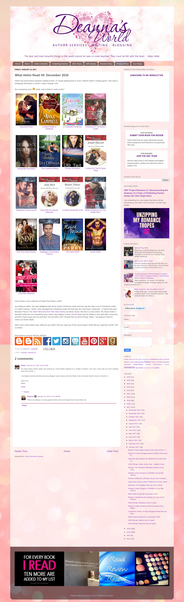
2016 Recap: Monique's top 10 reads (142, 503)
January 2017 (134, 447)
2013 (129, 539)
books (141, 362)
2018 (129, 404)
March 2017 (133, 440)
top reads (139, 368)
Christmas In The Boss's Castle (95, 128)
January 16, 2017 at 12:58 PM (48, 396)
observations (157, 364)
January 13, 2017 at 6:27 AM (37, 365)
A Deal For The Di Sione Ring (95, 169)
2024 (129, 384)
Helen (23, 365)
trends (152, 368)
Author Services (41, 64)
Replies (26, 392)
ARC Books (91, 64)
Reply (23, 387)
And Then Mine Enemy (26, 252)
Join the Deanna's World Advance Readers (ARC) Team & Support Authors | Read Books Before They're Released (151, 276)
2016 (129, 529)
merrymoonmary (90, 596)
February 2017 (134, 444)
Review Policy (106, 64)
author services (164, 359)
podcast (166, 364)
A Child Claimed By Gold (72, 210)
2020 (129, 397)
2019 (129, 400)
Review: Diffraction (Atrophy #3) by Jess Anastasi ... (148, 478)
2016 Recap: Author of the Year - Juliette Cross (146, 464)
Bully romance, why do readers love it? (149, 289)
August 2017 (134, 424)
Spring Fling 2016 (141, 248)
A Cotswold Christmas (72, 127)
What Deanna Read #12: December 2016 (144, 517)
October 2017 (134, 417)
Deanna (30, 396)
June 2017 (133, 430)
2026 (129, 377)
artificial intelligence (144, 359)
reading (24, 352)
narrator (148, 364)
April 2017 (133, 437)
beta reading (134, 362)
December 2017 (135, 410)
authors (127, 362)
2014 (129, 535)
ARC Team (76, 64)
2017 (129, 407)
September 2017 (135, 420)
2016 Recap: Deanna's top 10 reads (142, 524)
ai (136, 359)
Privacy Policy (123, 64)
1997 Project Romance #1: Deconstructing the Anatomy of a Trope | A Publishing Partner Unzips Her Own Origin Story (146, 193)
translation (146, 368)
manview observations (133, 364)
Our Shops (137, 64)
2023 (129, 387)
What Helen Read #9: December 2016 (143, 494)
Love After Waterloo (26, 293)
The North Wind (72, 252)
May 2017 (133, 434)
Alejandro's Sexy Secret (26, 210)
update (156, 368)
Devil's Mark (95, 252)
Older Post (112, 451)
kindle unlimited (156, 362)
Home (17, 64)
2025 (129, 380)
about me (132, 359)
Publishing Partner (60, 64)
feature (147, 362)
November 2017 (135, 413)
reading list (32, 352)
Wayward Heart (26, 127)
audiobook (154, 359)
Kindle (126, 359)
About (27, 64)
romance (129, 367)
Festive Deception (72, 168)
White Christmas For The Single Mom (95, 211)
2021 (129, 394)
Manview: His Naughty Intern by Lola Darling (145, 485)
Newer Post (21, 451)
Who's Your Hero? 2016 (143, 261)
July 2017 (133, 427)
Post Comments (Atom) (34, 456)
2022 (129, 390)
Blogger (110, 596)
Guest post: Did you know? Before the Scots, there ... (148, 482)
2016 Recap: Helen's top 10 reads (141, 520)
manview (166, 362)
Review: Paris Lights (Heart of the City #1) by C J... (147, 450)
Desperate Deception (26, 169)
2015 (129, 532)
